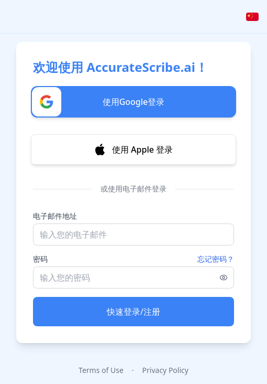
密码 (40, 259)
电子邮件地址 (55, 216)
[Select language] (252, 17)
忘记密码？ (215, 259)
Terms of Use (101, 370)
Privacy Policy (165, 370)
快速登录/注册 (133, 311)
